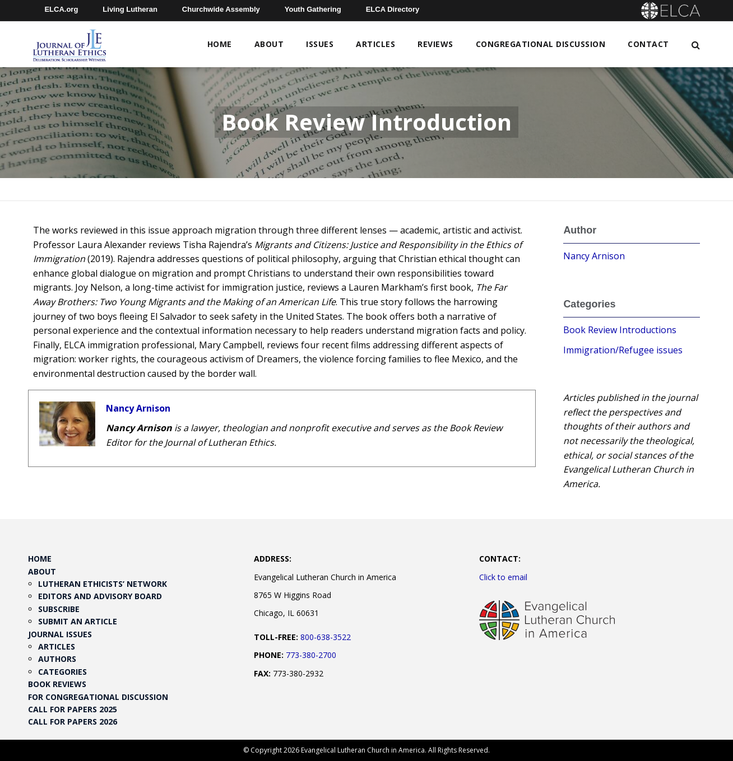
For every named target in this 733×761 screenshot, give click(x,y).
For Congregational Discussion (98, 697)
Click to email (503, 577)
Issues (319, 44)
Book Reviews (57, 684)
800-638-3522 (325, 637)
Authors (57, 658)
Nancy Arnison (138, 408)
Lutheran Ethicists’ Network (102, 583)
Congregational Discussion (541, 44)
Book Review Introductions (619, 330)
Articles (375, 44)
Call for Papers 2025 (72, 709)
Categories (62, 671)
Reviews (435, 44)
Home (219, 44)
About (269, 44)
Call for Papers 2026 (72, 721)
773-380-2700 (311, 655)
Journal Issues (60, 634)
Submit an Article (77, 621)
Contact (648, 44)
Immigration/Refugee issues (623, 350)
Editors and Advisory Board (100, 596)
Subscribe (59, 609)
